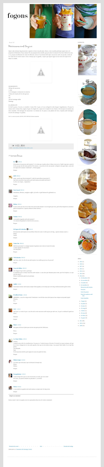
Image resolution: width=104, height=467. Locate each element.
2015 (81, 268)
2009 (81, 325)
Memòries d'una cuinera (24, 147)
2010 (81, 323)
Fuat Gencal (16, 190)
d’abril (83, 310)
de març (83, 313)
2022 (81, 261)
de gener (83, 318)
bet (14, 161)
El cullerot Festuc (18, 295)
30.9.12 (31, 229)
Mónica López (17, 360)
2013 (81, 273)
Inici (41, 446)
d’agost (83, 301)
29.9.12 (20, 161)
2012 (81, 276)
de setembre (84, 285)
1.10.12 (19, 284)
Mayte (15, 325)
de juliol (83, 303)
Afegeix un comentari (14, 396)
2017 (81, 266)
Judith (15, 284)
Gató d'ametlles (84, 298)
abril (14, 176)
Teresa (15, 386)
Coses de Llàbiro (17, 268)
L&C (14, 309)
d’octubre (83, 282)
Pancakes (83, 289)
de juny (83, 306)
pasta (31, 147)
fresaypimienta (17, 374)
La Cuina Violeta (17, 339)
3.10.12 (23, 360)
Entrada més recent (13, 446)
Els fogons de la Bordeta (19, 229)
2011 (81, 321)
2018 (81, 264)
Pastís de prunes (85, 292)
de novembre (84, 280)
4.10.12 (19, 386)
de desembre (84, 278)
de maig (83, 308)
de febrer (83, 315)
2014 (81, 271)
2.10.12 (25, 339)
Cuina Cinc (16, 243)
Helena (15, 204)
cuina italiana (16, 147)
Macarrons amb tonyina (86, 287)
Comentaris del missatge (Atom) (24, 449)
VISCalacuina (17, 257)
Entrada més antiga (68, 446)
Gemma (15, 216)
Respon (15, 170)
